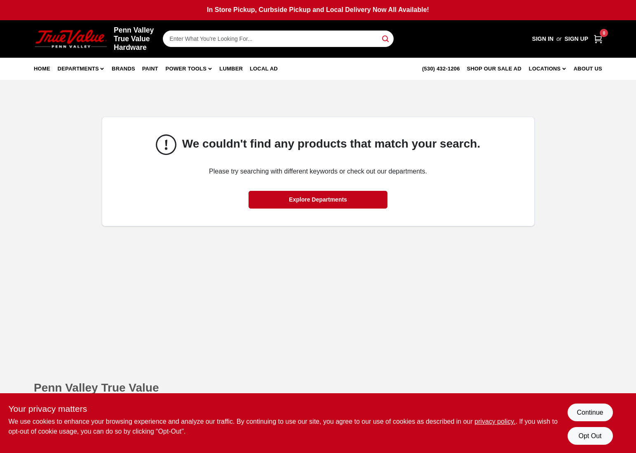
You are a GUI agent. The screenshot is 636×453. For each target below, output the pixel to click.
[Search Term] (278, 39)
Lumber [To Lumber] (231, 69)
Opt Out (589, 435)
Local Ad (264, 69)
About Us (588, 69)
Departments (78, 69)
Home (42, 69)
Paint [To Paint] (150, 69)
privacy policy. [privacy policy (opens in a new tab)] (494, 421)
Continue (590, 412)
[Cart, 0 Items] (598, 39)
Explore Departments (318, 199)
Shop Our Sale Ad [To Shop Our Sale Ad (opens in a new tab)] (494, 69)
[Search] (386, 38)
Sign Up (576, 38)
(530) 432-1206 (441, 69)
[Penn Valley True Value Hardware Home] (71, 39)
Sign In (543, 38)
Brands (123, 69)
